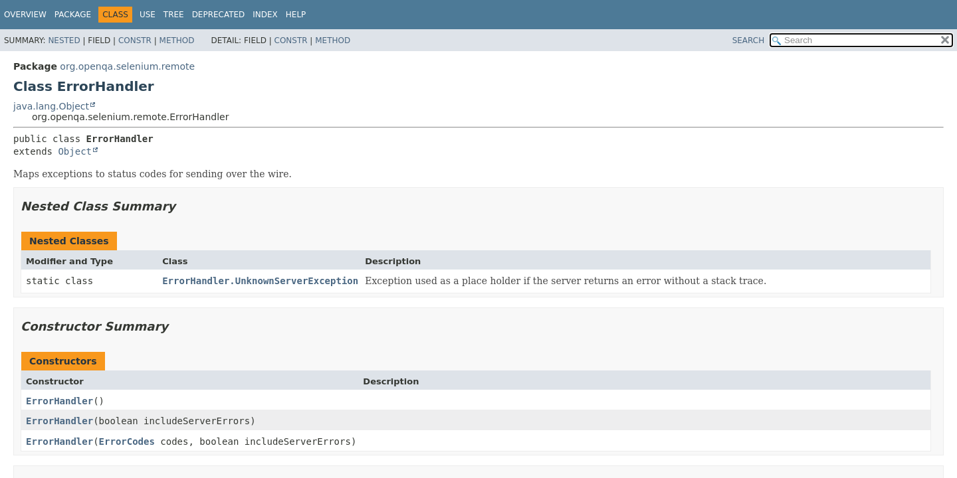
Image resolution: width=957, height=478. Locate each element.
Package (72, 14)
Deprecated (218, 14)
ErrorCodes (127, 441)
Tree (173, 14)
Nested (64, 40)
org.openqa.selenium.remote (127, 66)
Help (296, 14)
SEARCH (748, 40)
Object (75, 151)
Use (148, 14)
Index (265, 14)
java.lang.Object (51, 106)
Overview (25, 14)
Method (177, 40)
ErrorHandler (59, 401)
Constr (135, 40)
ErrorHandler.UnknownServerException (260, 281)
